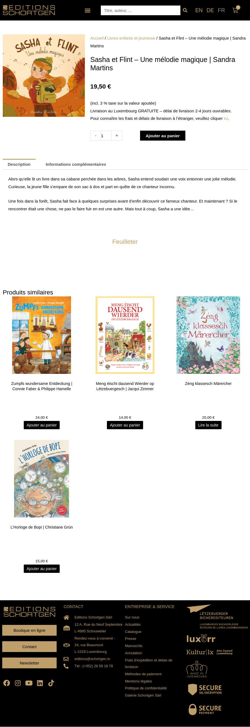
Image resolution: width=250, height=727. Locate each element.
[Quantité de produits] (106, 136)
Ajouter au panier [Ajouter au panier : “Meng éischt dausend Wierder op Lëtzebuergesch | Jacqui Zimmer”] (125, 425)
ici (226, 118)
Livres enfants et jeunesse (131, 38)
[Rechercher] (185, 10)
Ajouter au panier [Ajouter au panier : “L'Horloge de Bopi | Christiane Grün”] (41, 568)
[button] (87, 10)
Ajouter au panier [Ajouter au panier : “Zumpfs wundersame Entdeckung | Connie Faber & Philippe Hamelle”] (41, 425)
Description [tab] (19, 164)
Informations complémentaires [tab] (76, 164)
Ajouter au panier (163, 135)
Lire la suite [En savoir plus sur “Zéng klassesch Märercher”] (208, 425)
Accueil (97, 38)
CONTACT (73, 606)
